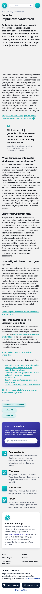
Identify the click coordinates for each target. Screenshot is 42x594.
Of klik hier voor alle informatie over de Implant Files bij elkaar (20, 391)
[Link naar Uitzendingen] (11, 558)
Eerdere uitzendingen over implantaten (22, 385)
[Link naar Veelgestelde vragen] (31, 562)
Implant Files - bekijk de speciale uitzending (16, 353)
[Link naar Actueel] (31, 555)
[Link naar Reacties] (31, 558)
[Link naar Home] (11, 555)
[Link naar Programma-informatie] (11, 562)
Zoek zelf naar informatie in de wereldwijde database (18, 369)
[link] (14, 405)
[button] (30, 6)
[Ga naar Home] (4, 5)
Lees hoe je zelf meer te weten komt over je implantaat (20, 313)
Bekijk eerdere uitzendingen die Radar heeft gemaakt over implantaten (19, 117)
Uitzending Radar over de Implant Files (22, 365)
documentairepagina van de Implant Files (20, 335)
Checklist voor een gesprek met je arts (22, 372)
